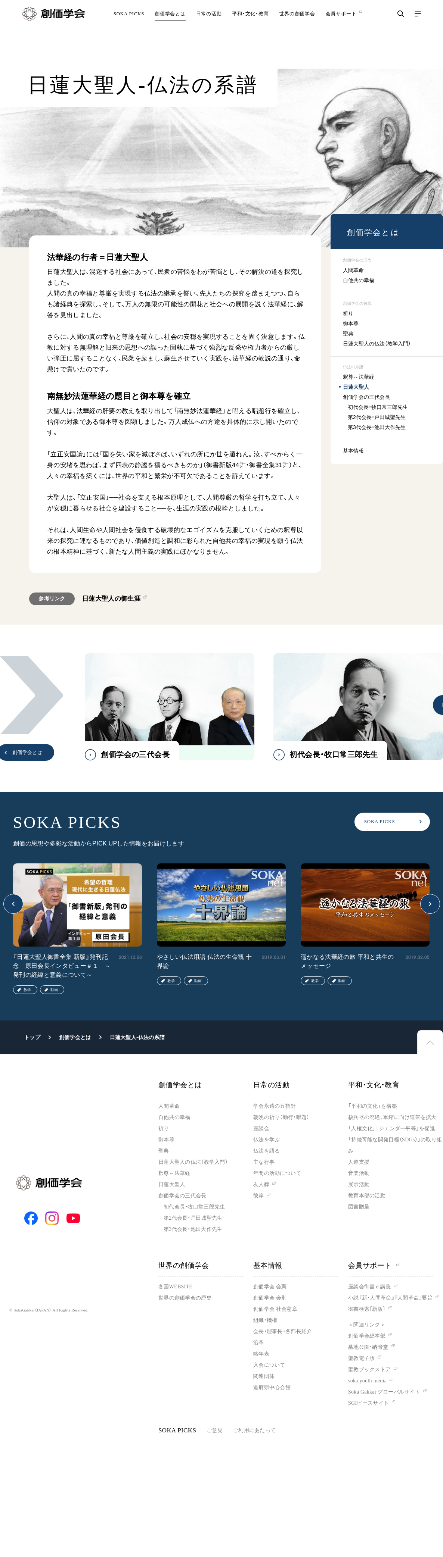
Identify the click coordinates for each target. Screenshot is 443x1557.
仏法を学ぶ (266, 1139)
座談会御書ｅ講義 (369, 1286)
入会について (269, 1365)
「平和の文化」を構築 (372, 1106)
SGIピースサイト (368, 1403)
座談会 (261, 1128)
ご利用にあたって (254, 1430)
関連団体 (264, 1376)
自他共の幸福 (358, 280)
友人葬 (261, 1184)
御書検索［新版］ (366, 1309)
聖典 (348, 334)
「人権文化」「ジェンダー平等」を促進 (391, 1128)
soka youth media (367, 1381)
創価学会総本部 (366, 1336)
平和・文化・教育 (250, 24)
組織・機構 (265, 1320)
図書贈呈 (358, 1207)
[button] (31, 695)
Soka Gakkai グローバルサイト (384, 1392)
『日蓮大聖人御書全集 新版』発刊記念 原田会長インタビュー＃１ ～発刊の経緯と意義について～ (62, 966)
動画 (54, 990)
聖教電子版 (361, 1358)
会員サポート (374, 1265)
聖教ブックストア (369, 1369)
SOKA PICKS (129, 24)
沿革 (258, 1342)
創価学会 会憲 (269, 1286)
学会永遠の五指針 (274, 1106)
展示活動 (358, 1184)
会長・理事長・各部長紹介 (282, 1331)
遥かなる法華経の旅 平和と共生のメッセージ (347, 961)
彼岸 (258, 1195)
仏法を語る (266, 1151)
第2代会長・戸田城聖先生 (377, 417)
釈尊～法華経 (358, 377)
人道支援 (358, 1162)
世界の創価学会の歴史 (185, 1298)
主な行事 (264, 1162)
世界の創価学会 (297, 24)
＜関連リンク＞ (366, 1325)
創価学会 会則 (269, 1298)
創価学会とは (170, 24)
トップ (32, 1037)
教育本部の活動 (366, 1195)
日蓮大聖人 (356, 387)
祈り (348, 313)
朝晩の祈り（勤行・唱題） (281, 1117)
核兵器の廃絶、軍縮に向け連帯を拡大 (392, 1117)
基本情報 (353, 451)
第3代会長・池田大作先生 (377, 427)
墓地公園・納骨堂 (368, 1347)
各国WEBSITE (175, 1286)
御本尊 (351, 323)
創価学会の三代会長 (366, 397)
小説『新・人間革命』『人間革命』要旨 (390, 1298)
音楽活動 (358, 1173)
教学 (27, 990)
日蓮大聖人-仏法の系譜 (137, 1037)
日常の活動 (209, 24)
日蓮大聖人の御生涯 (111, 598)
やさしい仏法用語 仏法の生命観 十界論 (204, 961)
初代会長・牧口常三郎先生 (378, 407)
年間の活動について (277, 1173)
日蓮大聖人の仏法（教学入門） (377, 344)
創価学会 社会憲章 (275, 1309)
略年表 (261, 1354)
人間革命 (353, 270)
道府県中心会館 (272, 1387)
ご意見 (215, 1430)
